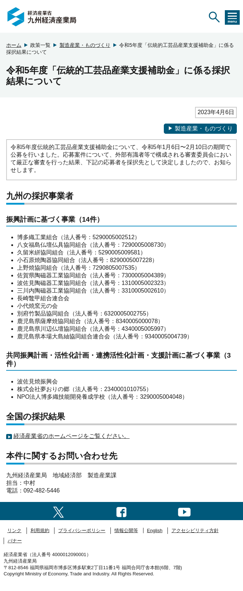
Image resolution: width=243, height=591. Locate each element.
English (155, 530)
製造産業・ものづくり (85, 45)
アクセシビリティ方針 (195, 530)
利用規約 (40, 530)
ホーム (13, 45)
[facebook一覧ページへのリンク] (121, 511)
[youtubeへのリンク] (184, 511)
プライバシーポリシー (81, 530)
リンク (14, 530)
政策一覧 (40, 45)
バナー (15, 540)
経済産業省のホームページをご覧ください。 (71, 436)
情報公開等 (126, 530)
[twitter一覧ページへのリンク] (58, 511)
